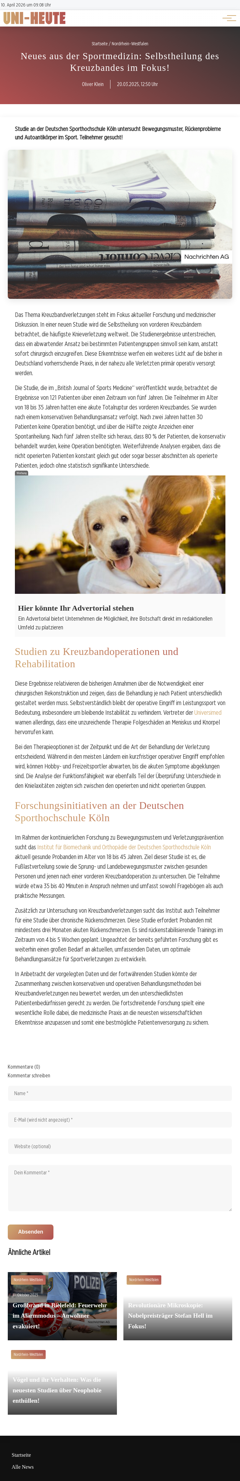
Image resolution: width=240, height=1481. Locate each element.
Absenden (30, 1232)
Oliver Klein (93, 84)
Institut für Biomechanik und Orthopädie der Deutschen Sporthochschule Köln (124, 847)
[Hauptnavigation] (227, 18)
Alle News (23, 1467)
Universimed (208, 712)
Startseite (21, 1455)
